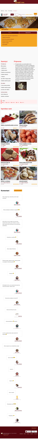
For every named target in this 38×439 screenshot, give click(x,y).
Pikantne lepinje (28, 120)
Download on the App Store (28, 432)
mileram (13, 102)
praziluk (8, 102)
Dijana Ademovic (5, 14)
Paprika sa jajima (5, 42)
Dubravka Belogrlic (18, 268)
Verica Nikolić (19, 216)
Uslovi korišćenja (13, 433)
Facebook (21, 434)
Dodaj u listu (35, 14)
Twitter (25, 434)
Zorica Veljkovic (17, 304)
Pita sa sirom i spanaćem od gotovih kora (10, 35)
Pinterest (35, 434)
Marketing (4, 434)
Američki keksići (28, 176)
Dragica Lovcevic (17, 255)
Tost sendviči (4, 44)
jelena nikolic (17, 280)
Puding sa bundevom (6, 37)
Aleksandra (20, 387)
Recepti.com (19, 2)
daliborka (17, 376)
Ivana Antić (17, 352)
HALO (7, 435)
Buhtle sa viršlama (10, 176)
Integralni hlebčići (10, 138)
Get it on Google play (34, 432)
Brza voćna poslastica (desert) (8, 39)
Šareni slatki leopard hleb (28, 157)
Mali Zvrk (20, 316)
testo (18, 102)
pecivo (23, 102)
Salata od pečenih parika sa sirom (10, 120)
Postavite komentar (18, 190)
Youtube (28, 434)
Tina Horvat (17, 422)
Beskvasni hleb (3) (10, 157)
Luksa (17, 399)
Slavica (17, 328)
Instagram (31, 434)
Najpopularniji (28, 32)
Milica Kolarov (19, 243)
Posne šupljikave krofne (28, 138)
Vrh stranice (34, 428)
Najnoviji (9, 32)
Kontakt (8, 434)
